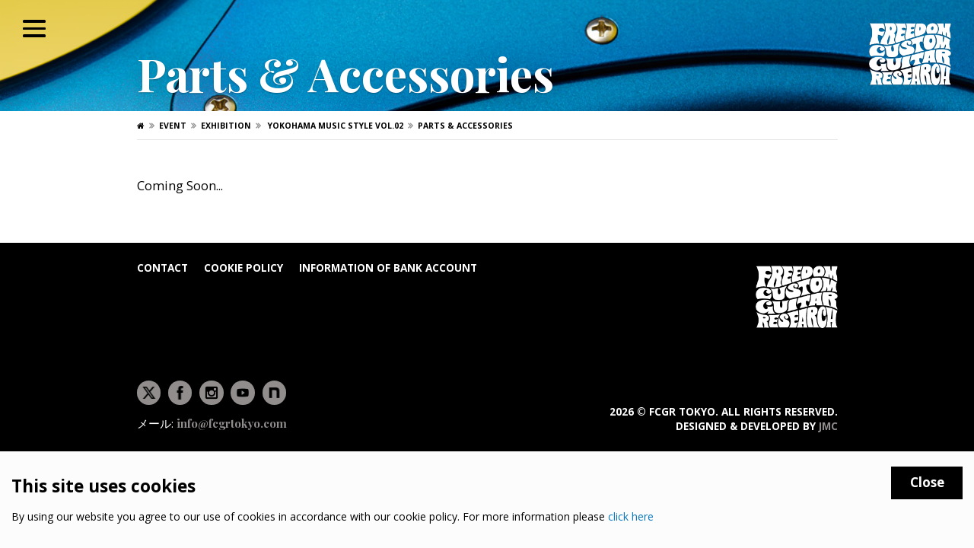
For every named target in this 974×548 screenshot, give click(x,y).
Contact (162, 268)
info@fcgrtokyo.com (232, 423)
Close (927, 482)
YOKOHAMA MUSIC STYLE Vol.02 (334, 125)
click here (631, 516)
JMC (828, 426)
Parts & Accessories (465, 125)
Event (172, 125)
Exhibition (226, 125)
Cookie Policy (243, 268)
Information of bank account (388, 268)
